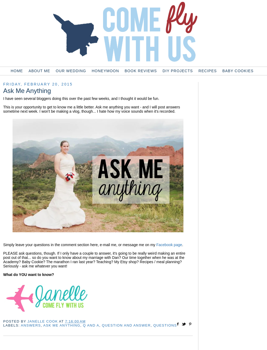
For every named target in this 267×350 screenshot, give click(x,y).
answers (31, 325)
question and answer (126, 325)
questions (165, 325)
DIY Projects (178, 71)
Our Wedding (71, 71)
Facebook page (169, 245)
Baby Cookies (238, 71)
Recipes (207, 71)
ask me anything (61, 325)
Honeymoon (105, 71)
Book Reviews (141, 71)
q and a (91, 325)
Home (17, 71)
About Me (39, 71)
